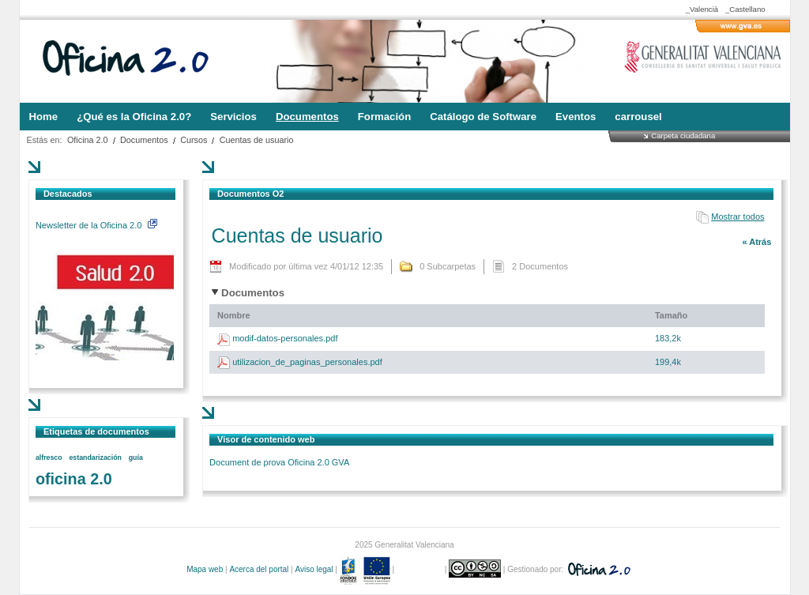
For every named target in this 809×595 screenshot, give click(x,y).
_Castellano (745, 9)
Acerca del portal (258, 569)
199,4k (668, 362)
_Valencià (702, 9)
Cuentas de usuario (257, 140)
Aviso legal (314, 569)
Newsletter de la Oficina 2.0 (96, 225)
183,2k (668, 338)
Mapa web (204, 569)
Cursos (193, 140)
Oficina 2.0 (87, 140)
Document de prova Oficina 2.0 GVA (279, 462)
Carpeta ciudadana (683, 135)
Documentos (144, 140)
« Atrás (756, 242)
